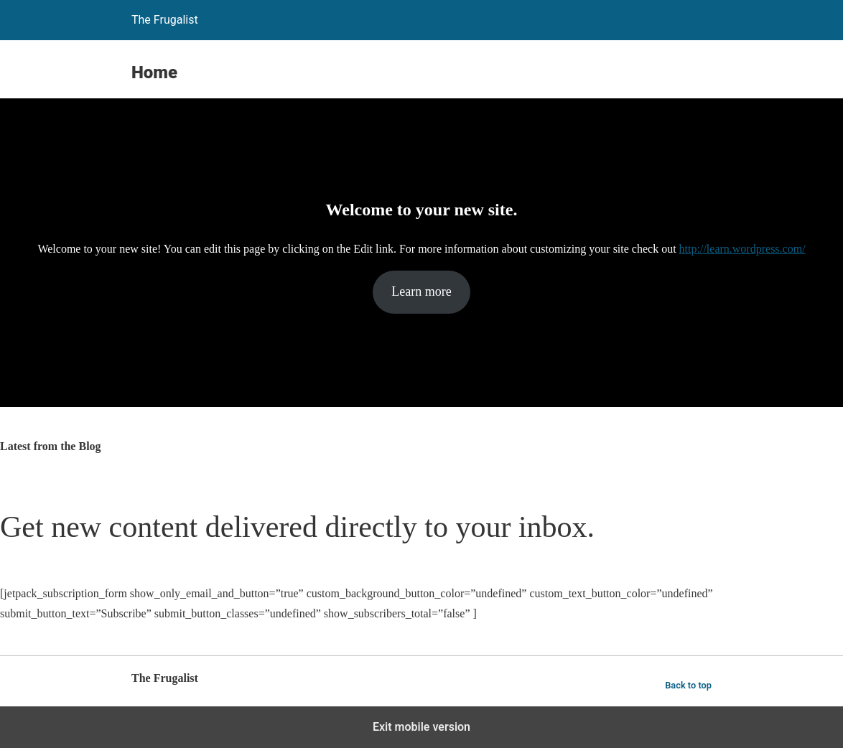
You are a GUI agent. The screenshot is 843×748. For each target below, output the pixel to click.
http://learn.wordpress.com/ (742, 249)
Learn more (421, 291)
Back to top (688, 685)
